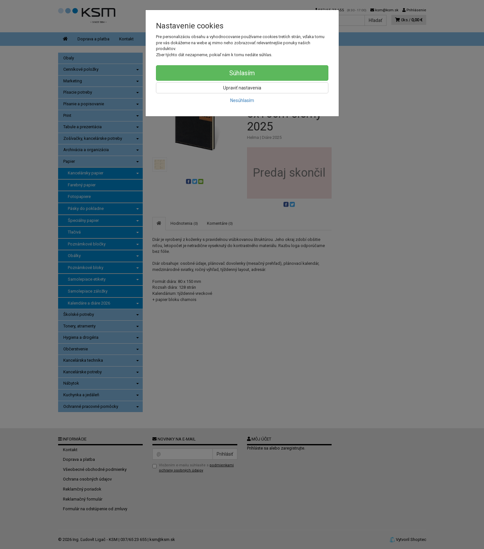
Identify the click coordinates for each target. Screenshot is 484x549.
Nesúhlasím (242, 100)
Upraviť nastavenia (242, 87)
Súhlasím (242, 73)
